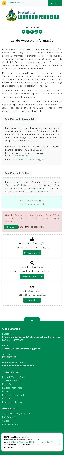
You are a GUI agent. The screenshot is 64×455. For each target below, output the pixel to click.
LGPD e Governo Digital (13, 394)
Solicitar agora (32, 253)
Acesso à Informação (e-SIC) (16, 413)
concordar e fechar (49, 442)
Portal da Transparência (13, 377)
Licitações (7, 398)
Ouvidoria (7, 420)
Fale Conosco (8, 417)
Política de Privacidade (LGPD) (22, 442)
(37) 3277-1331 (22, 156)
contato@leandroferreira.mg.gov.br (29, 159)
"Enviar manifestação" (16, 185)
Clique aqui (11, 227)
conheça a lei (32, 300)
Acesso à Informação (12, 3)
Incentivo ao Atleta (11, 424)
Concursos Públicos (11, 380)
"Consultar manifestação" (40, 191)
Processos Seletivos (12, 402)
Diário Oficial (8, 384)
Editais (5, 391)
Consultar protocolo (32, 276)
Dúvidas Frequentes (12, 387)
